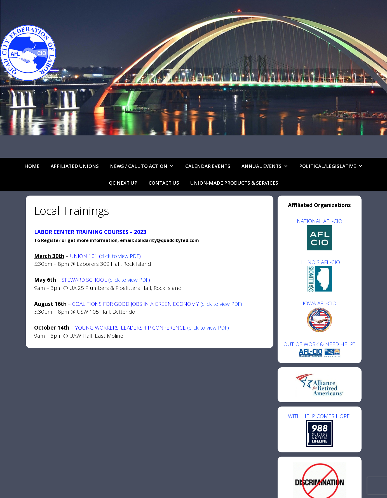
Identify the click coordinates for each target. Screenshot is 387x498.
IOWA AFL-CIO (319, 303)
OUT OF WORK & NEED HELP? (319, 344)
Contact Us (164, 183)
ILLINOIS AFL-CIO (319, 262)
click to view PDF (119, 256)
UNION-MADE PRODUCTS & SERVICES (234, 183)
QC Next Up (123, 183)
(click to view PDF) (221, 303)
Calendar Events (207, 166)
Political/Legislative (333, 166)
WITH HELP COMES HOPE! (319, 429)
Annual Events (267, 166)
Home (31, 166)
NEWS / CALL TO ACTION (145, 166)
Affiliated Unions (75, 166)
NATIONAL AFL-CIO (319, 221)
